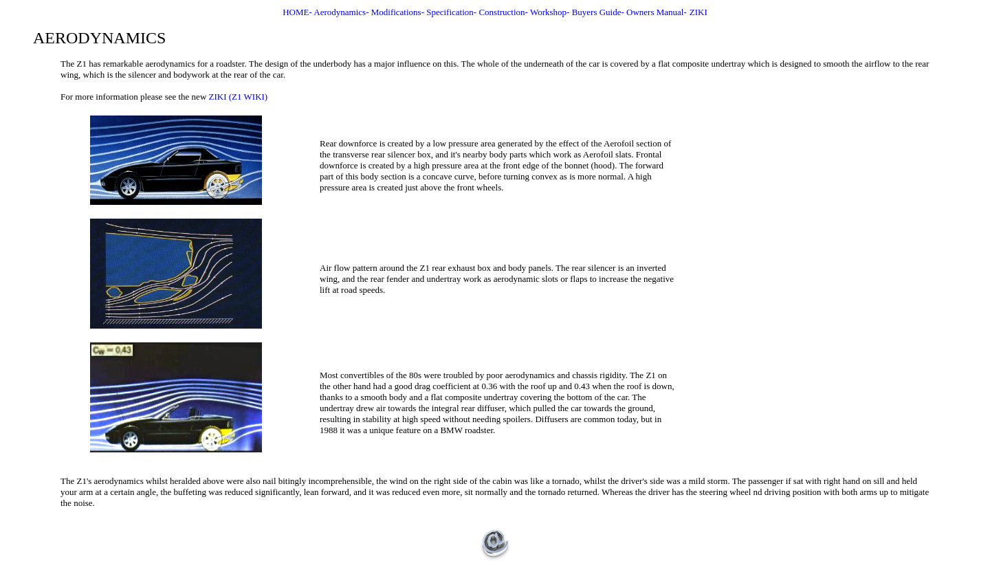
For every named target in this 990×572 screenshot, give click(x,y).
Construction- (504, 12)
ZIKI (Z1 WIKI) (238, 96)
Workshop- (551, 12)
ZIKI (698, 12)
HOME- (298, 12)
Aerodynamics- (342, 12)
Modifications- (399, 12)
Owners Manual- (656, 12)
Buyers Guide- (599, 12)
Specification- (452, 12)
